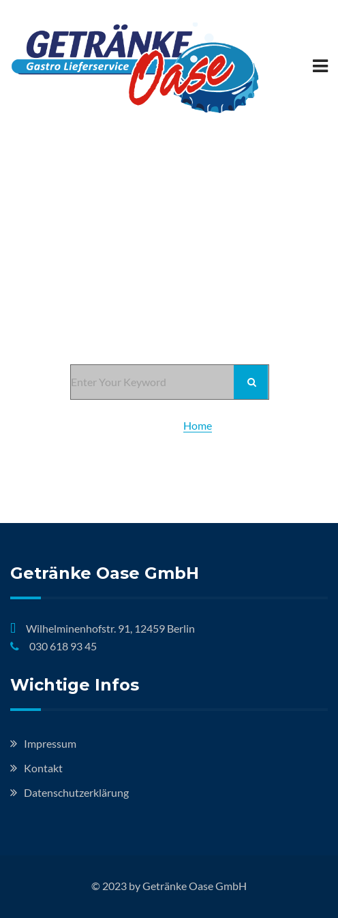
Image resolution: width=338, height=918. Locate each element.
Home (197, 425)
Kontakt (43, 767)
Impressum (50, 743)
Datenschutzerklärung (76, 792)
